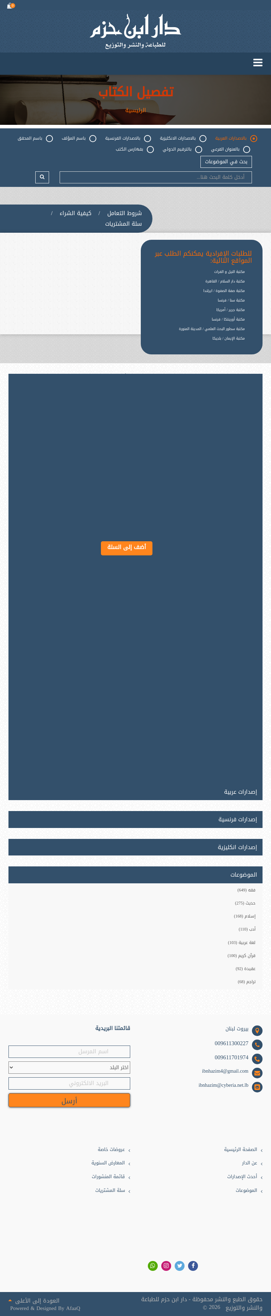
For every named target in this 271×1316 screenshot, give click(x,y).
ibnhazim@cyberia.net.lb (223, 1085)
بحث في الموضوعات (226, 161)
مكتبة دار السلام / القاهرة (225, 281)
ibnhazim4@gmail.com (225, 1071)
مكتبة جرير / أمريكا (230, 309)
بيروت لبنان (236, 1028)
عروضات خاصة (111, 1149)
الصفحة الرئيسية (240, 1149)
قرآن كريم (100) (241, 955)
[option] (196, 344)
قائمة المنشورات (108, 1177)
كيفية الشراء (75, 213)
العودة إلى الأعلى (34, 1300)
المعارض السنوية (108, 1163)
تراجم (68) (246, 982)
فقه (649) (246, 890)
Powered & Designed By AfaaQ (45, 1308)
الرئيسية (135, 110)
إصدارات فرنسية (237, 819)
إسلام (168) (244, 916)
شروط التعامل (124, 213)
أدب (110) (247, 929)
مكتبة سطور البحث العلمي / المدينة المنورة (212, 328)
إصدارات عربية (240, 790)
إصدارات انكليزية (237, 847)
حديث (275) (245, 903)
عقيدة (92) (245, 969)
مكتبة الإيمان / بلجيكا (228, 338)
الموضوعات (246, 1190)
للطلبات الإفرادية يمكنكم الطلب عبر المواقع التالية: (203, 257)
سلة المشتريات (123, 224)
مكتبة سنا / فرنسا (231, 300)
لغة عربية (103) (241, 942)
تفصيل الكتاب (135, 92)
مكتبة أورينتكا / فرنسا (228, 319)
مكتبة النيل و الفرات (229, 271)
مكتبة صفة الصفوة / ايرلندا (224, 290)
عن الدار (249, 1163)
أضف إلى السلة (126, 547)
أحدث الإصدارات (242, 1177)
